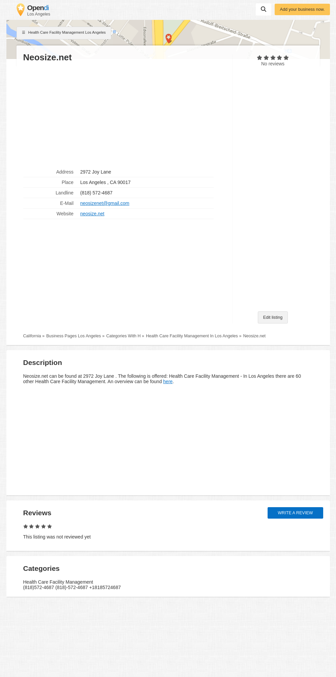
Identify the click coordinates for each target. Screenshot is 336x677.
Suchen (263, 9)
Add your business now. (302, 9)
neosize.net (92, 213)
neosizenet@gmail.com (104, 203)
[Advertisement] (124, 115)
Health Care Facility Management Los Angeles (64, 33)
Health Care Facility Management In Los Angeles (192, 336)
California (32, 336)
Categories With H (123, 336)
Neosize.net (254, 336)
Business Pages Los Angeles (73, 336)
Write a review (295, 513)
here (168, 381)
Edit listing (272, 317)
